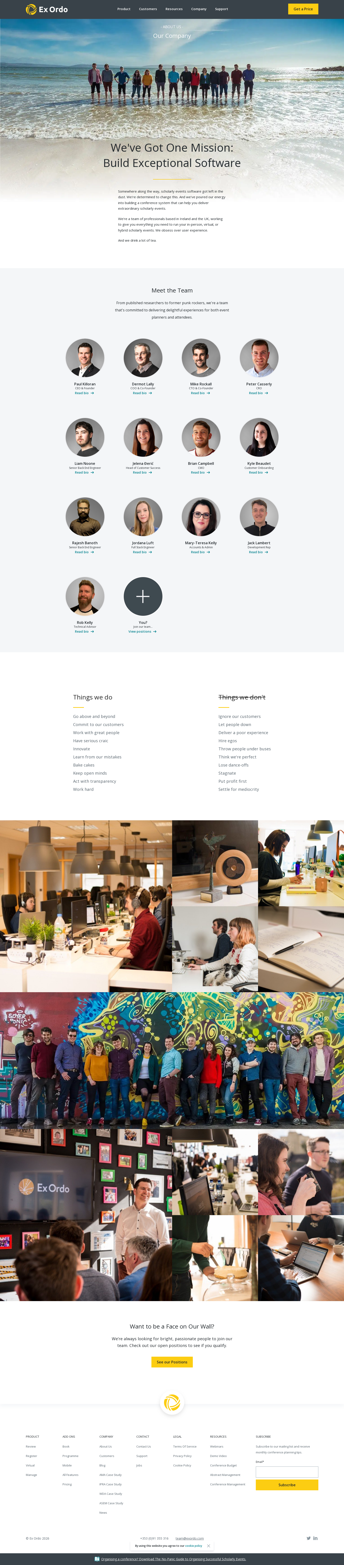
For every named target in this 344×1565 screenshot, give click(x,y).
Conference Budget (223, 1465)
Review (31, 1446)
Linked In (315, 1538)
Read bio (82, 393)
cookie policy (193, 1546)
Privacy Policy (182, 1456)
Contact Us (143, 1446)
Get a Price (303, 9)
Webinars (216, 1446)
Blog (102, 1465)
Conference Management (227, 1484)
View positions (139, 631)
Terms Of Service (185, 1446)
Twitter (309, 1538)
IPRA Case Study (110, 1484)
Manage (31, 1475)
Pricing (67, 1484)
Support (221, 9)
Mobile (67, 1465)
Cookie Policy (182, 1465)
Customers (106, 1456)
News (103, 1513)
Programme (71, 1456)
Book (66, 1446)
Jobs (139, 1465)
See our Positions (172, 1362)
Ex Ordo (47, 9)
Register (31, 1456)
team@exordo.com (190, 1538)
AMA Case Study (110, 1475)
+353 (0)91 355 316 (154, 1538)
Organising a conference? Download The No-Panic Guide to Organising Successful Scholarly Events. (173, 1559)
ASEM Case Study (111, 1503)
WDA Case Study (110, 1494)
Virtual (30, 1465)
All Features (71, 1475)
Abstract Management (225, 1475)
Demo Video (218, 1456)
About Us (105, 1446)
